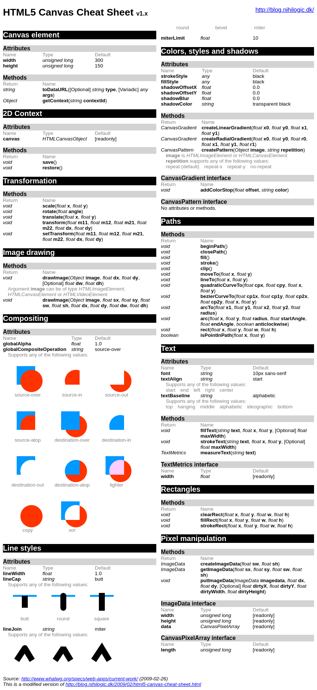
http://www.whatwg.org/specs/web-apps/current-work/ (79, 678)
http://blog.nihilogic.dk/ (285, 10)
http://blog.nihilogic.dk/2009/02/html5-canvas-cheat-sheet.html (133, 684)
